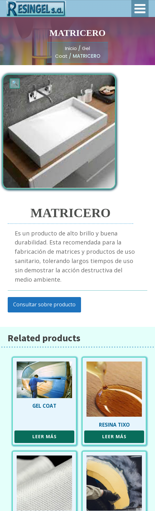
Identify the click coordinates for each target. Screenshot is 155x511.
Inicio (71, 48)
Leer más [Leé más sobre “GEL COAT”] (44, 436)
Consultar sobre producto (44, 304)
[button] (15, 83)
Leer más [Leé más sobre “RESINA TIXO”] (114, 436)
